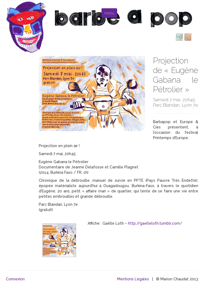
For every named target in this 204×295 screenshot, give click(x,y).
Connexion (15, 279)
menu (109, 13)
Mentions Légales (133, 279)
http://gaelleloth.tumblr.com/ (155, 223)
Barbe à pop (27, 26)
